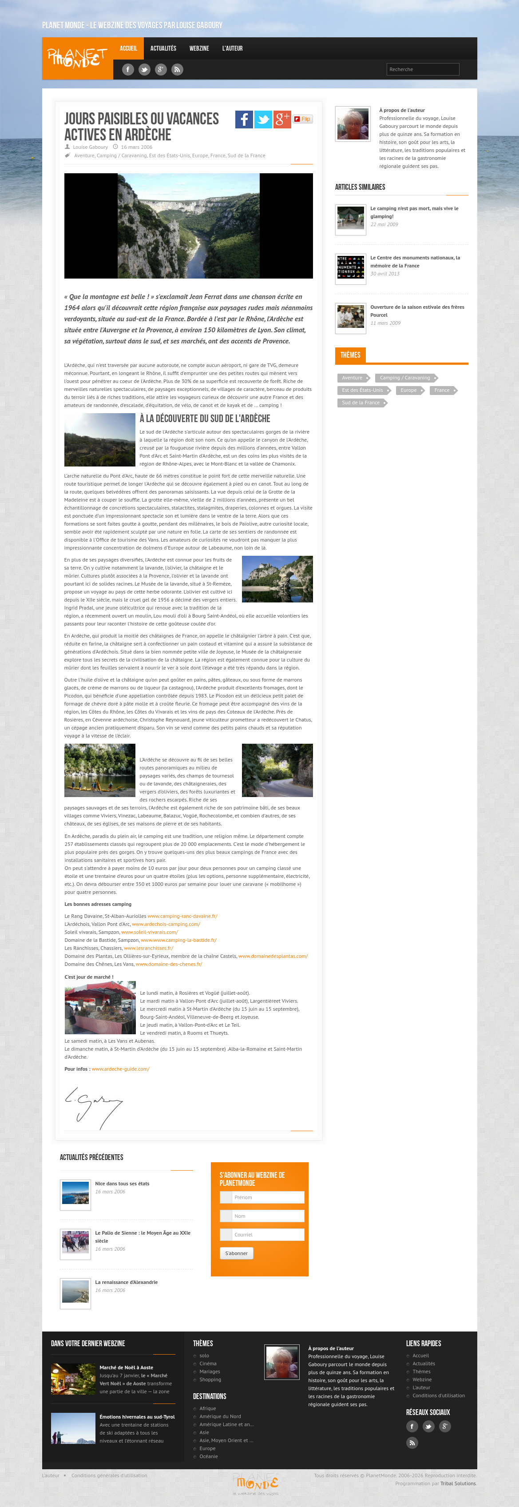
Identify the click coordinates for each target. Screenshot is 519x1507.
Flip (302, 119)
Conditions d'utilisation (439, 1395)
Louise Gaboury (77, 58)
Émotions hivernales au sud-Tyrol (137, 1416)
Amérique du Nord (221, 1416)
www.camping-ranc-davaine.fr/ (183, 916)
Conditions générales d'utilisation (109, 1475)
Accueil (128, 48)
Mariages (210, 1371)
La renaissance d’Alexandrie (126, 1282)
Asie (204, 1432)
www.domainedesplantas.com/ (273, 956)
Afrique (208, 1408)
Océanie (209, 1456)
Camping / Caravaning (122, 155)
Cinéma (208, 1363)
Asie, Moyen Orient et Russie (227, 1440)
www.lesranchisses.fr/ (148, 948)
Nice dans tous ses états (122, 1183)
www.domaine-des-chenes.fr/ (169, 964)
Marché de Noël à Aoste (127, 1367)
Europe (200, 155)
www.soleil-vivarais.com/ (149, 932)
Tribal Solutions (458, 1483)
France (218, 155)
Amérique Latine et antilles (227, 1424)
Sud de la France (246, 155)
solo (204, 1355)
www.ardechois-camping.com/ (166, 924)
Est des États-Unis (169, 155)
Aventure (84, 155)
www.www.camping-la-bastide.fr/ (178, 940)
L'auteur (232, 48)
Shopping (211, 1379)
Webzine (199, 48)
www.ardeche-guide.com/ (121, 1068)
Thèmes (351, 355)
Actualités (163, 48)
